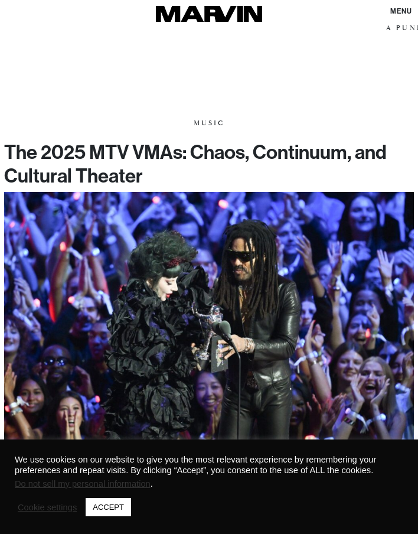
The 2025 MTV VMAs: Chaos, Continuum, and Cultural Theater (195, 163)
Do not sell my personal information (83, 484)
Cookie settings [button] (47, 507)
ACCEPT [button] (108, 507)
